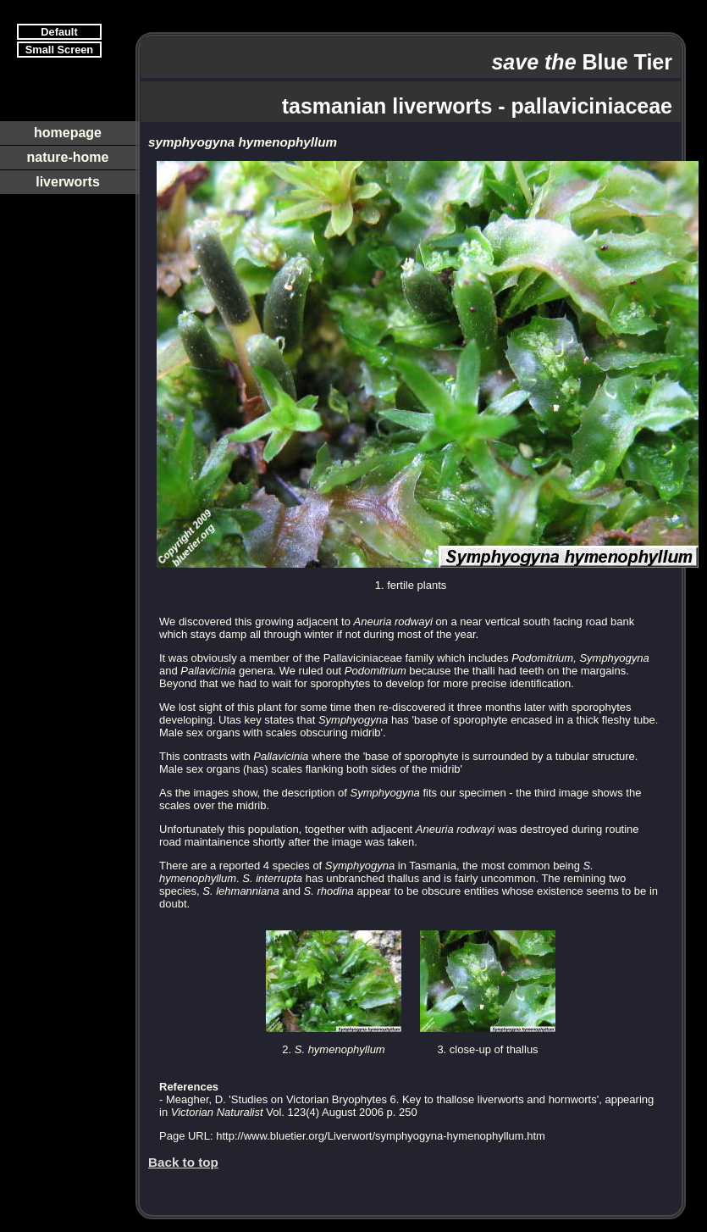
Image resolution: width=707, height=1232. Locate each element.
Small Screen (59, 49)
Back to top (183, 1162)
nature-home (68, 157)
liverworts (68, 182)
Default (59, 31)
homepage (68, 132)
